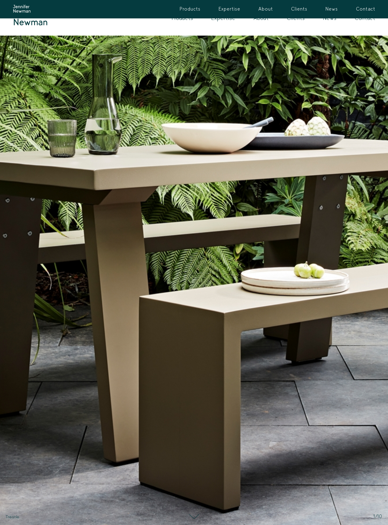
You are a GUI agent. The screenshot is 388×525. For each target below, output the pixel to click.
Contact (365, 17)
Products (182, 17)
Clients (296, 17)
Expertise (223, 17)
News (330, 17)
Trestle (13, 516)
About (261, 17)
